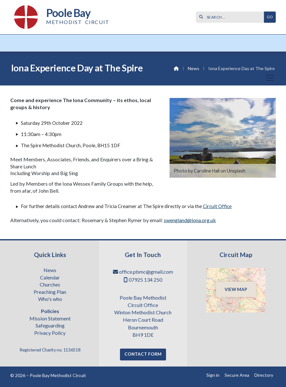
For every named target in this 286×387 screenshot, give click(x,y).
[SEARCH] (231, 17)
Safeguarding (50, 325)
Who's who (50, 299)
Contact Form (143, 354)
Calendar (50, 277)
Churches (50, 284)
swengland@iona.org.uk (190, 220)
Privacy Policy (50, 333)
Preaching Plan (50, 292)
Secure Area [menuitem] (237, 375)
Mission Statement (50, 318)
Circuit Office (217, 206)
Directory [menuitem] (263, 375)
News (193, 68)
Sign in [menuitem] (212, 375)
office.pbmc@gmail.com (146, 272)
